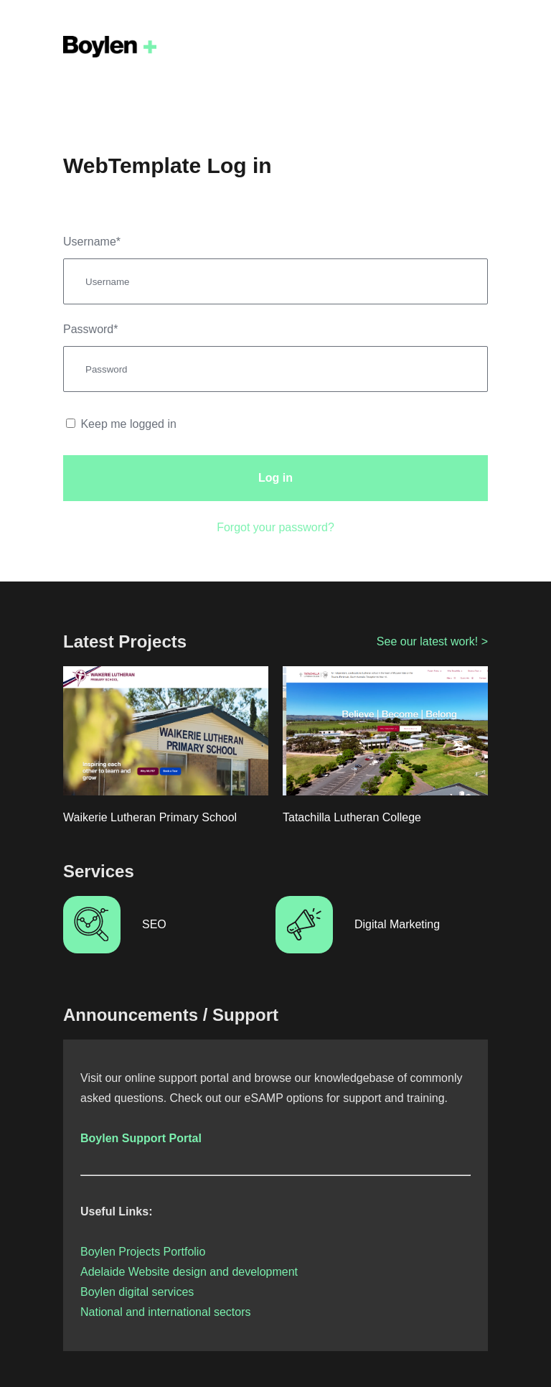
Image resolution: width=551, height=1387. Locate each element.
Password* (90, 329)
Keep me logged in (121, 424)
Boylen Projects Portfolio (142, 1252)
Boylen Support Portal (141, 1138)
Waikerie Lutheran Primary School (150, 817)
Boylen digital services (137, 1292)
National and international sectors (165, 1312)
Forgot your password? (275, 527)
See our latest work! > (432, 641)
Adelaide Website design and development (189, 1272)
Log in (275, 478)
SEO (154, 924)
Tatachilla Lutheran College (352, 817)
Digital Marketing (397, 924)
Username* (92, 241)
